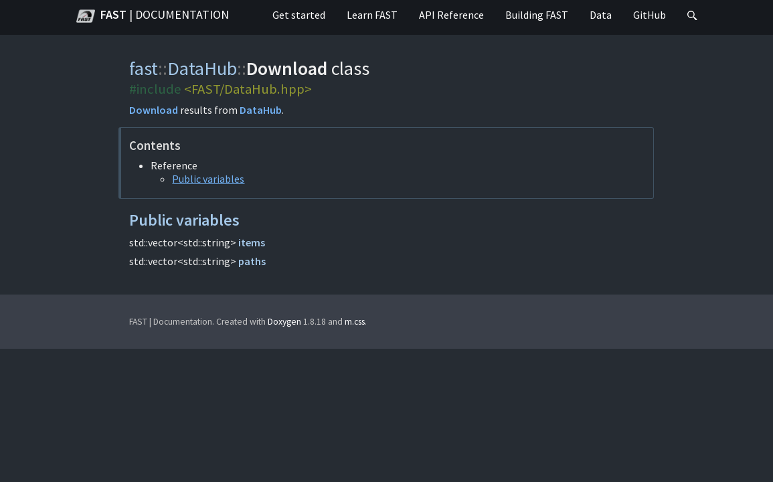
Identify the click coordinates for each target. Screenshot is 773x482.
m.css (355, 321)
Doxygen (284, 321)
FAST (152, 16)
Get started (298, 14)
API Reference (451, 14)
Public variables (208, 178)
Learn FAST (372, 14)
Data (601, 14)
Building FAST (536, 14)
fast (143, 68)
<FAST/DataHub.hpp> (248, 89)
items (251, 242)
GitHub (649, 14)
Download (153, 109)
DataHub (202, 68)
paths (252, 261)
